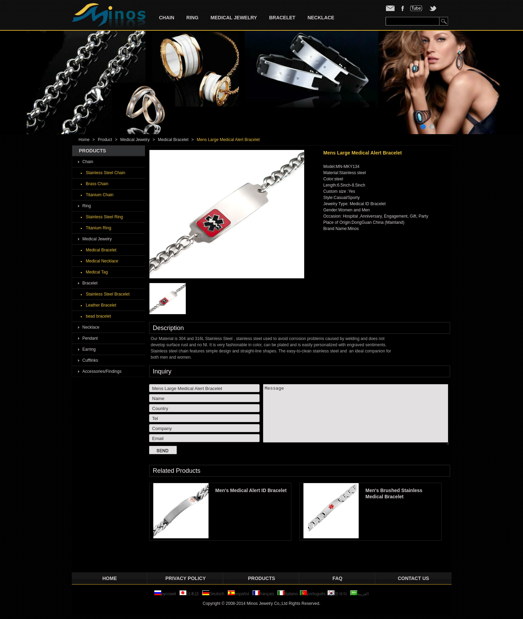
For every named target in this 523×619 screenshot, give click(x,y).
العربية (359, 593)
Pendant (90, 338)
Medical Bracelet (173, 139)
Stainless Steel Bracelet (108, 294)
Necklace (321, 17)
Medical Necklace (102, 261)
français (263, 593)
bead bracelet (98, 316)
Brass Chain (97, 183)
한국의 (337, 593)
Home (84, 139)
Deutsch (213, 593)
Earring (89, 349)
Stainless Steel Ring (104, 216)
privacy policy (185, 578)
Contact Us (413, 578)
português (312, 593)
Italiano (288, 593)
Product (105, 139)
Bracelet (282, 17)
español (238, 593)
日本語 (190, 593)
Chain (166, 17)
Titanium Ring (99, 228)
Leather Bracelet (101, 305)
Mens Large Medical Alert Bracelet (228, 139)
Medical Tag (97, 272)
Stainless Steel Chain (105, 172)
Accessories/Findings (102, 371)
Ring (192, 17)
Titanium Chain (100, 194)
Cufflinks (90, 360)
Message (356, 414)
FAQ (337, 578)
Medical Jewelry (234, 17)
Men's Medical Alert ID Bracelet (254, 490)
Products (261, 578)
